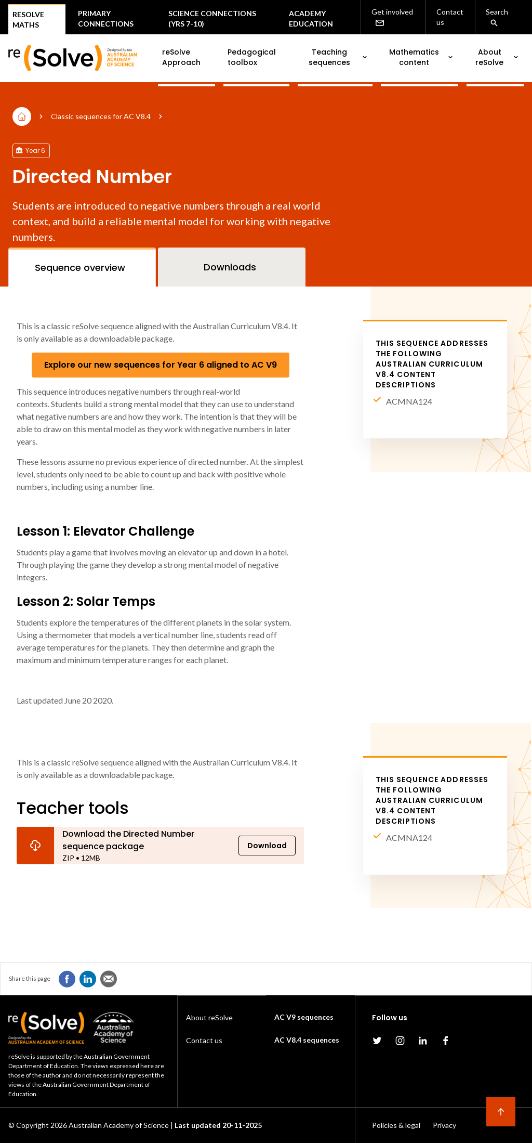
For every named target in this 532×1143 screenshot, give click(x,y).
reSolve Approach (181, 57)
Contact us (449, 17)
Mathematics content (422, 57)
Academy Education (311, 18)
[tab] (82, 267)
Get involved (392, 17)
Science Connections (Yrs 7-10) (212, 18)
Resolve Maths (28, 19)
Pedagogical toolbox (252, 57)
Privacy (444, 1125)
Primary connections (106, 18)
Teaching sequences (338, 57)
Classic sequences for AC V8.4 (101, 116)
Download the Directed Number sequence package (128, 840)
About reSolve (497, 57)
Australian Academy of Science (119, 1125)
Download (267, 845)
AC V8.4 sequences (306, 1039)
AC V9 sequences (304, 1016)
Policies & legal (396, 1125)
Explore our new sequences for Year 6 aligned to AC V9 (160, 365)
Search (497, 17)
